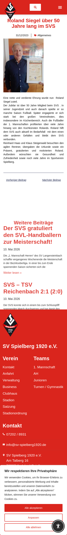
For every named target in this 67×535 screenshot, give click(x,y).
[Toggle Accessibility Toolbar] (58, 526)
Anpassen (33, 517)
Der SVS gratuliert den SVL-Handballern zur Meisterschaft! (32, 287)
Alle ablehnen (33, 527)
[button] (60, 7)
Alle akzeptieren (34, 507)
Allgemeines (44, 35)
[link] (35, 7)
